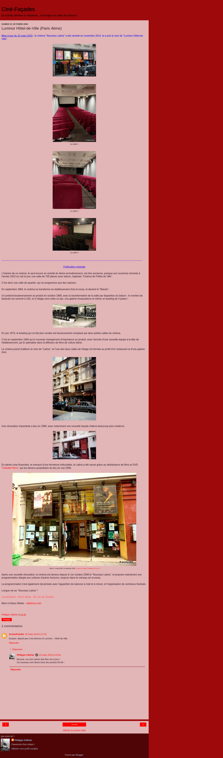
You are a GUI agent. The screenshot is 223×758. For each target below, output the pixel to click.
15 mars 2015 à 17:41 (36, 634)
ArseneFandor (16, 634)
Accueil (74, 724)
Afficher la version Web (74, 730)
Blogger (79, 755)
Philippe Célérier (25, 655)
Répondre (14, 643)
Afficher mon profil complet (24, 748)
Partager (6, 620)
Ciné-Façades (18, 9)
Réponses (17, 649)
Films (10, 468)
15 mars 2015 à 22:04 (50, 655)
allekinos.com (33, 603)
